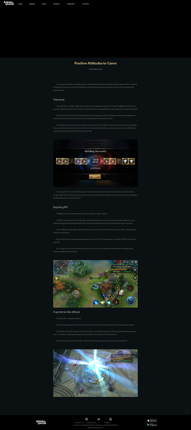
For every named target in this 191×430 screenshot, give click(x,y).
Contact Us (79, 422)
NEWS (44, 4)
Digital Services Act (95, 428)
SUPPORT (85, 4)
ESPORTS (56, 4)
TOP (186, 410)
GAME (20, 4)
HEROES (32, 4)
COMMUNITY (71, 4)
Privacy (107, 422)
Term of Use (91, 422)
